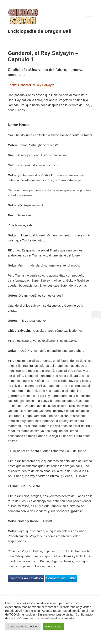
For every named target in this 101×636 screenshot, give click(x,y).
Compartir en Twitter (61, 578)
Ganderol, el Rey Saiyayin (36, 85)
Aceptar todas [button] (53, 626)
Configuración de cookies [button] (23, 626)
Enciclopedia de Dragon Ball (39, 31)
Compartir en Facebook (26, 578)
